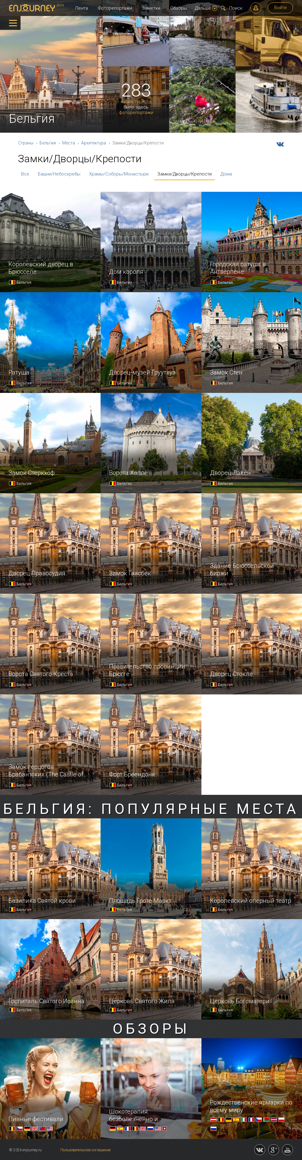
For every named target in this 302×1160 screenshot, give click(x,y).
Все (25, 174)
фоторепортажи (136, 112)
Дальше (206, 8)
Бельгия (48, 143)
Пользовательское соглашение (85, 1150)
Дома (226, 174)
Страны (25, 143)
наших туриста (136, 102)
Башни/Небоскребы (59, 174)
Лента (81, 8)
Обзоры (178, 8)
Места (68, 143)
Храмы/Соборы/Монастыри (119, 174)
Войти (280, 7)
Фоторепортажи (115, 8)
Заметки (151, 8)
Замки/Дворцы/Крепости (184, 174)
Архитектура (93, 143)
